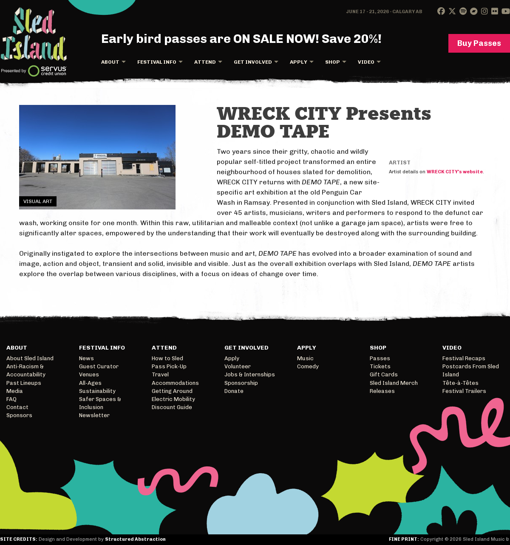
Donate (234, 391)
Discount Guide (172, 407)
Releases (382, 391)
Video (366, 62)
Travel (160, 374)
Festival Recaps (463, 358)
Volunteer (237, 366)
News (86, 358)
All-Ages (90, 383)
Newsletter (94, 415)
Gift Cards (384, 374)
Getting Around (172, 391)
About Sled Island (30, 358)
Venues (89, 374)
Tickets (380, 366)
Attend (205, 62)
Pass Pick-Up (169, 366)
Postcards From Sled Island (470, 370)
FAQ (11, 399)
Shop (332, 62)
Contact (17, 407)
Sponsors (19, 415)
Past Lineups (23, 383)
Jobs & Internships (249, 374)
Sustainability (97, 391)
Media (14, 391)
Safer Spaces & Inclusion (100, 403)
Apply (298, 62)
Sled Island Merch (394, 383)
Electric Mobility (173, 399)
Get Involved (253, 62)
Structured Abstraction (135, 539)
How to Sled (167, 358)
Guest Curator (99, 366)
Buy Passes (479, 43)
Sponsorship (241, 383)
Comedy (308, 366)
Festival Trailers (464, 391)
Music (305, 358)
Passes (380, 358)
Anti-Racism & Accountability (25, 370)
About (110, 62)
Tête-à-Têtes (460, 383)
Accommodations (175, 383)
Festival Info (156, 62)
